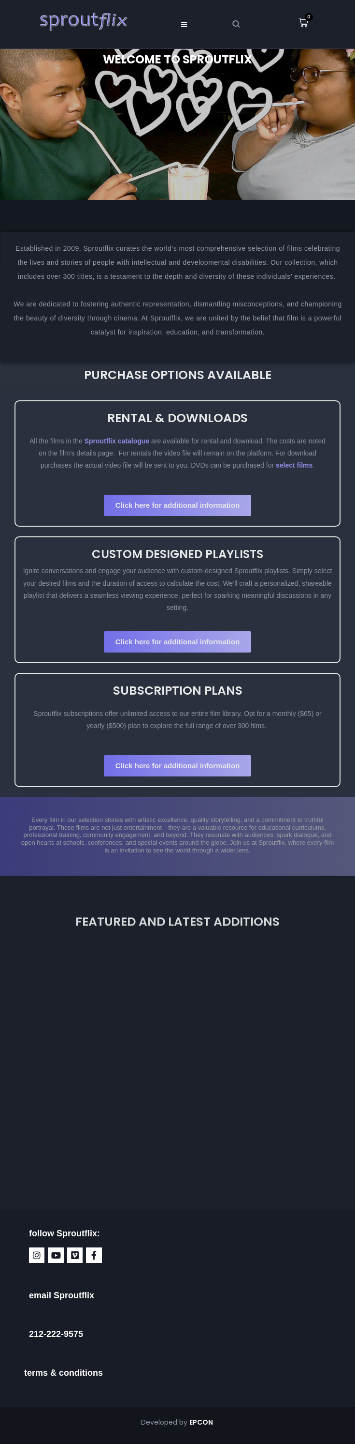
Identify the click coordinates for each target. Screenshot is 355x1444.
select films (294, 465)
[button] (184, 24)
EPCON (201, 1422)
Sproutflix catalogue (116, 441)
